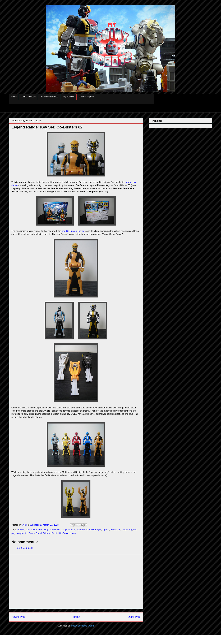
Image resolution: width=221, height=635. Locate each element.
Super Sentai (35, 533)
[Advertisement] (75, 582)
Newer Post (18, 616)
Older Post (134, 616)
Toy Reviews (68, 97)
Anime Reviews (28, 97)
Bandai (20, 529)
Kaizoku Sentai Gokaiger (89, 529)
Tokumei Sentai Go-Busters (56, 533)
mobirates (115, 529)
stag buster (22, 533)
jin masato (70, 529)
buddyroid (54, 529)
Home (14, 97)
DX (62, 529)
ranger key (127, 529)
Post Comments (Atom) (82, 625)
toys (74, 533)
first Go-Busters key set (73, 231)
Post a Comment (24, 548)
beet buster (31, 529)
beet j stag (43, 529)
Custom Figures (86, 97)
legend (106, 529)
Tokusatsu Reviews (49, 97)
